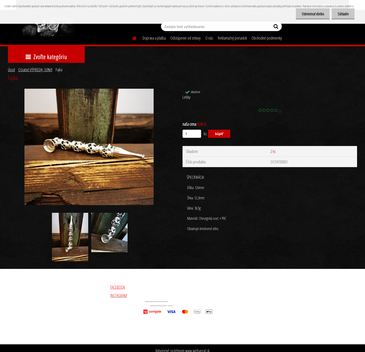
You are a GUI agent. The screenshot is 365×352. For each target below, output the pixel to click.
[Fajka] (89, 91)
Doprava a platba (154, 38)
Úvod (11, 69)
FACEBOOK (117, 287)
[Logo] (48, 27)
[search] (276, 27)
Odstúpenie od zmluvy (185, 38)
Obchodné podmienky (267, 38)
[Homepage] (131, 37)
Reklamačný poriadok (232, 38)
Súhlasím (343, 14)
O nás (209, 38)
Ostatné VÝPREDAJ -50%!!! (35, 69)
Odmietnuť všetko (312, 14)
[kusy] (191, 134)
